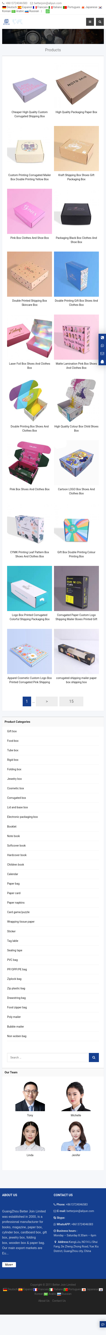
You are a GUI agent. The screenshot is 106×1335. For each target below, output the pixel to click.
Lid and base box (17, 807)
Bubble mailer (15, 1026)
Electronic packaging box (22, 816)
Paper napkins (16, 902)
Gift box (12, 731)
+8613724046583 (16, 3)
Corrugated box (16, 797)
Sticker (11, 931)
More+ (9, 1264)
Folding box (14, 769)
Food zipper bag (17, 1007)
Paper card (13, 893)
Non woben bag (16, 1036)
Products (53, 50)
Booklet (11, 826)
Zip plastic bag (16, 988)
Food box (13, 740)
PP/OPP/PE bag (17, 969)
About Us (43, 1300)
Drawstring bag (16, 997)
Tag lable (12, 940)
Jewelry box (14, 778)
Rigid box (12, 759)
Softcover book (16, 845)
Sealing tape (14, 950)
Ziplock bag (14, 978)
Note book (13, 836)
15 (71, 701)
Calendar (12, 874)
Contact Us (59, 1300)
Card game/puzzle (18, 912)
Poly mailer (14, 1016)
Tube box (12, 750)
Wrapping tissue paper (20, 921)
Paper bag (13, 883)
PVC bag (12, 959)
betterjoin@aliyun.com (48, 3)
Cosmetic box (15, 788)
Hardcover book (17, 855)
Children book (15, 864)
